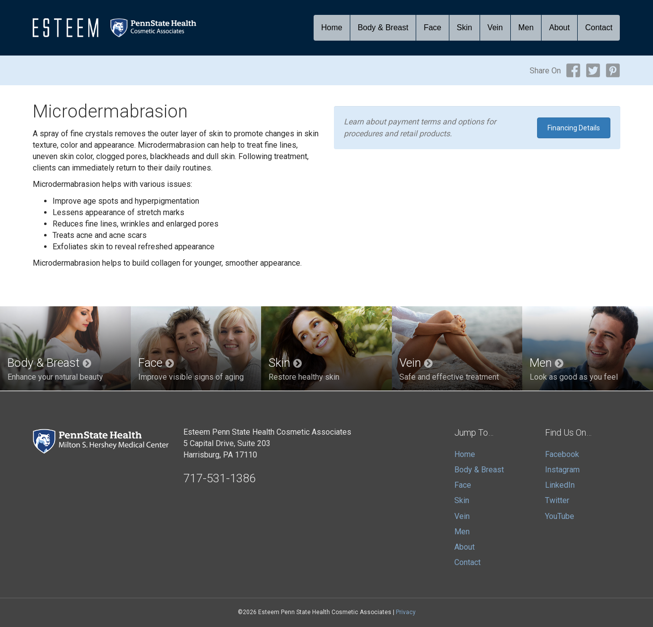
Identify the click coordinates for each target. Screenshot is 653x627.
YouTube (559, 516)
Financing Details (573, 128)
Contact (598, 27)
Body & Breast (383, 27)
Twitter (557, 500)
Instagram (562, 469)
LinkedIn (560, 485)
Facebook (562, 454)
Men (526, 27)
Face (432, 27)
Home (331, 27)
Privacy (406, 612)
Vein (495, 27)
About (559, 27)
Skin (464, 27)
